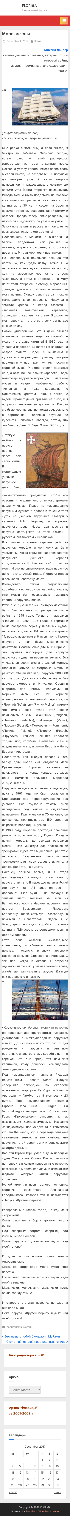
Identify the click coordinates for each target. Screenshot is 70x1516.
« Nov (13, 1492)
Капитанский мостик (19, 1326)
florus (37, 41)
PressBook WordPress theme (42, 1511)
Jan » (57, 1492)
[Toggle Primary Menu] (64, 20)
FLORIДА (29, 5)
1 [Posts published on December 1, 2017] (42, 1460)
